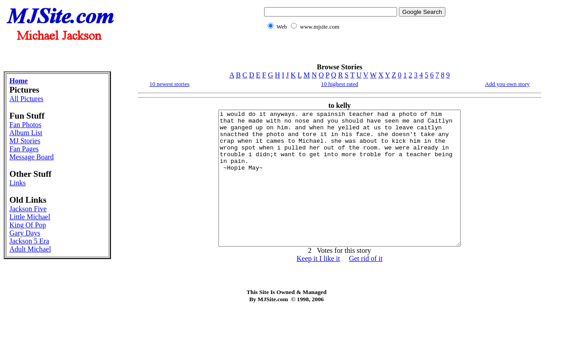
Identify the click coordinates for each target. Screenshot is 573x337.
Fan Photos (25, 124)
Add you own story (507, 84)
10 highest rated (339, 84)
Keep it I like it (318, 285)
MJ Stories (24, 141)
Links (17, 183)
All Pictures (26, 98)
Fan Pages (23, 149)
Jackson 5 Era (29, 241)
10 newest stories (170, 84)
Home (18, 81)
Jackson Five (28, 209)
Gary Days (24, 233)
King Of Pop (27, 225)
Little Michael (29, 217)
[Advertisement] (353, 51)
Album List (25, 133)
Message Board (31, 157)
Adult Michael (30, 249)
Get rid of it (365, 285)
